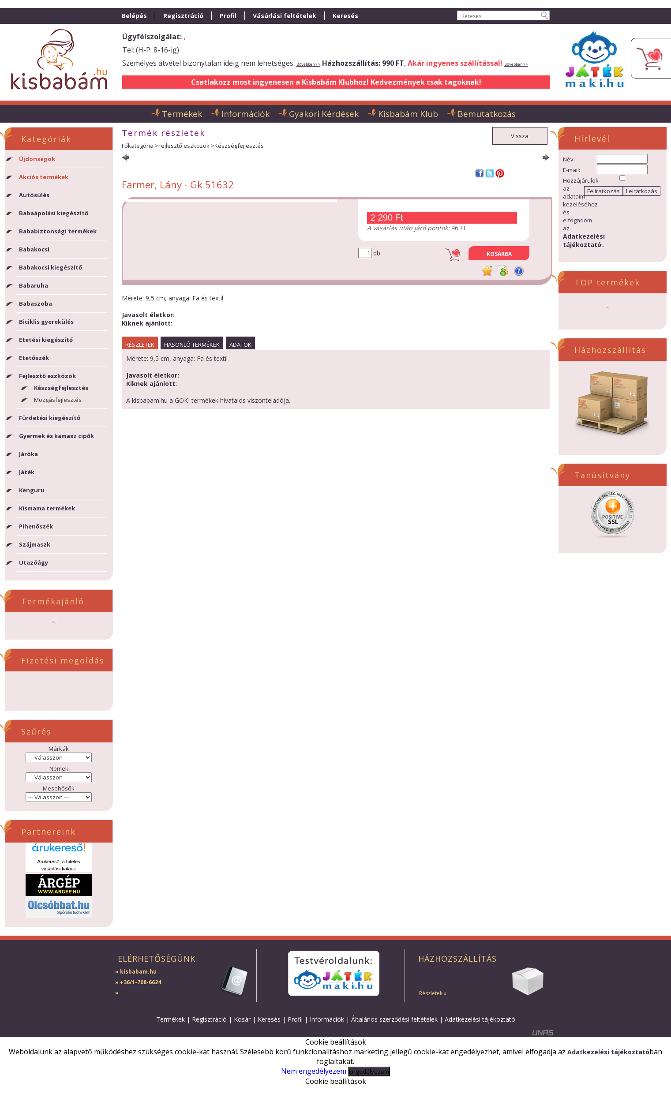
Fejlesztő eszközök (184, 146)
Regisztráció (209, 1019)
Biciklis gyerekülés (46, 322)
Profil (295, 1019)
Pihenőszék (36, 526)
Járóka (28, 454)
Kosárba (499, 254)
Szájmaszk (34, 544)
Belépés (134, 15)
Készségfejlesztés (61, 388)
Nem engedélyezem (313, 1071)
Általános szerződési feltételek (394, 1019)
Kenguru (32, 490)
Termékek (170, 1019)
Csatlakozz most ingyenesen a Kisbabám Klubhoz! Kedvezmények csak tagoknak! (336, 82)
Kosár (242, 1019)
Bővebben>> (308, 64)
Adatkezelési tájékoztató (480, 1019)
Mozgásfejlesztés (58, 400)
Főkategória (138, 146)
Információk (327, 1019)
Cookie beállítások (335, 1081)
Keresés (269, 1019)
